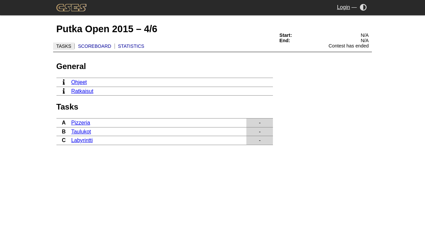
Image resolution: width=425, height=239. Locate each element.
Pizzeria (80, 122)
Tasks (63, 46)
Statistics (131, 46)
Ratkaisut (82, 91)
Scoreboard (94, 46)
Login (343, 7)
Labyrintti (82, 140)
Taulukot (81, 131)
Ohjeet (79, 82)
